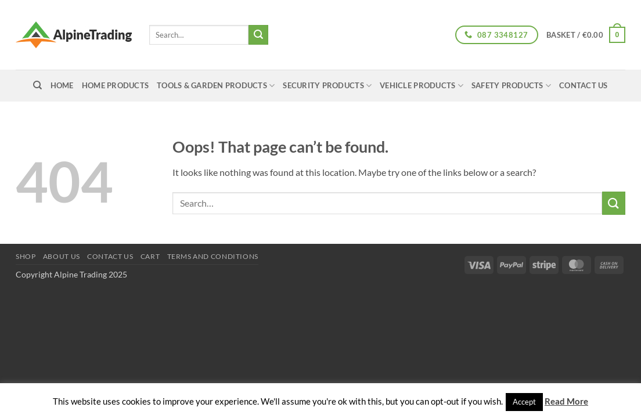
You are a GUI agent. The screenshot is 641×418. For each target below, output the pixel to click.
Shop (25, 256)
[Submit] (258, 35)
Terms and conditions (212, 256)
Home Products (115, 85)
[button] (585, 35)
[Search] (37, 85)
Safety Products (511, 85)
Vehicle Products (421, 85)
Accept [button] (524, 401)
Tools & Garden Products (216, 85)
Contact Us (583, 85)
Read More (566, 401)
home (62, 85)
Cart (150, 256)
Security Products (327, 85)
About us (61, 256)
